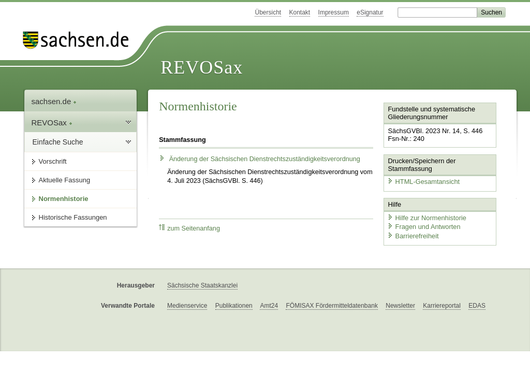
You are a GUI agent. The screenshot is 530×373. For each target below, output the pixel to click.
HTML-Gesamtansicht (423, 181)
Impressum (333, 12)
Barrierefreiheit (413, 236)
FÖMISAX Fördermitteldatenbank (331, 305)
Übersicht (268, 12)
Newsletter (400, 305)
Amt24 (269, 305)
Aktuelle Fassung (65, 180)
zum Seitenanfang (189, 228)
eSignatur (370, 12)
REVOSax (201, 67)
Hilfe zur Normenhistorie (426, 218)
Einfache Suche (58, 142)
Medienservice (187, 305)
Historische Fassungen (73, 217)
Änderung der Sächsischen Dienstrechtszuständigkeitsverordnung (259, 159)
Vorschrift (53, 161)
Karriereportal (442, 305)
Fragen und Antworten (424, 227)
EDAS (476, 305)
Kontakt (300, 12)
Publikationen (234, 305)
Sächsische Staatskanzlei (202, 285)
